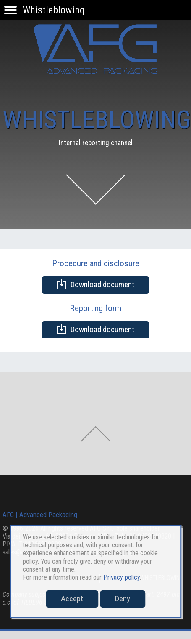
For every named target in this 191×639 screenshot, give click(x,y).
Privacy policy (121, 577)
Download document (95, 284)
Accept (72, 598)
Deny (122, 598)
